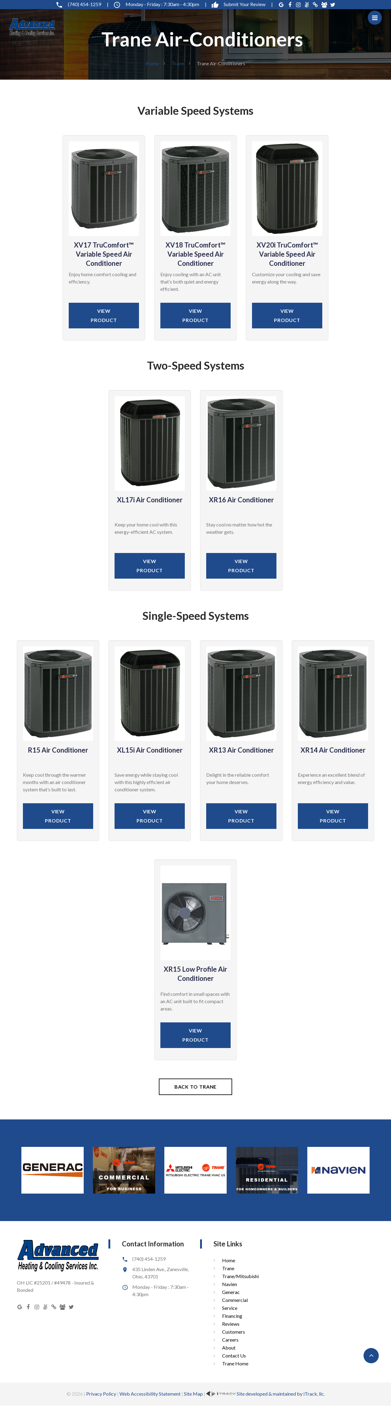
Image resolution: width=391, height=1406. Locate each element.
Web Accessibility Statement (150, 1394)
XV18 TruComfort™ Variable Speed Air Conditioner (195, 254)
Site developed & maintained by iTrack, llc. (265, 1394)
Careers (230, 1340)
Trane (178, 63)
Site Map (193, 1394)
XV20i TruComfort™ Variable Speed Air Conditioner (287, 254)
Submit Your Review (242, 4)
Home (152, 63)
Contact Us (234, 1355)
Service (229, 1308)
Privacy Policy (101, 1394)
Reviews (230, 1324)
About (229, 1347)
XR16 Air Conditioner (241, 500)
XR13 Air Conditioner (241, 750)
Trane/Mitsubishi (240, 1276)
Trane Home (235, 1363)
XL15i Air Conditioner (150, 750)
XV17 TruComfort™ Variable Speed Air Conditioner (104, 254)
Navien (229, 1284)
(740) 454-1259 (82, 4)
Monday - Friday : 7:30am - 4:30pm (160, 4)
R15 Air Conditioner (58, 750)
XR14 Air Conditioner (333, 750)
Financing (232, 1316)
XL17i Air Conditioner (150, 500)
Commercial (235, 1300)
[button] (371, 1355)
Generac (231, 1292)
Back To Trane (195, 1087)
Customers (233, 1332)
